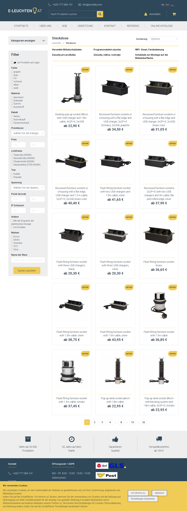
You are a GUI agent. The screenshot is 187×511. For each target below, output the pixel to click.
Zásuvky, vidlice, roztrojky (107, 55)
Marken (15, 232)
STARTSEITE (21, 25)
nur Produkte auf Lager (25, 62)
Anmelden (154, 14)
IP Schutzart (17, 205)
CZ (162, 5)
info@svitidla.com (92, 4)
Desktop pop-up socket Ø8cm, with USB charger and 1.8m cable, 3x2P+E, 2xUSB (71, 118)
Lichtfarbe (16, 151)
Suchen (100, 14)
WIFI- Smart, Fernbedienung (149, 49)
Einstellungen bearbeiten (143, 498)
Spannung (16, 182)
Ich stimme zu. (138, 493)
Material (15, 93)
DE (172, 5)
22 (143, 422)
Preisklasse (17, 128)
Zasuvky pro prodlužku (64, 55)
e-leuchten (56, 43)
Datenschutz (59, 477)
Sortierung (141, 39)
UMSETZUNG (85, 25)
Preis (14, 139)
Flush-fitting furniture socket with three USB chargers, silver (115, 265)
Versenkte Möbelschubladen (67, 49)
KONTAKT (110, 25)
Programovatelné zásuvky (107, 49)
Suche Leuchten (27, 270)
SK (167, 5)
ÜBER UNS (45, 25)
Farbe (14, 68)
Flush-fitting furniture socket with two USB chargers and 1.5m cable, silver (115, 192)
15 (132, 422)
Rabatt (14, 112)
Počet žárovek (18, 194)
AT (177, 5)
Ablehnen (159, 493)
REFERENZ (133, 25)
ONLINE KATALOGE (162, 25)
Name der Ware (19, 255)
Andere (15, 216)
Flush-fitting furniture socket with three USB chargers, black (71, 265)
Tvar (13, 170)
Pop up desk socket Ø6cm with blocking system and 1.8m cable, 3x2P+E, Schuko (159, 402)
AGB (64, 25)
